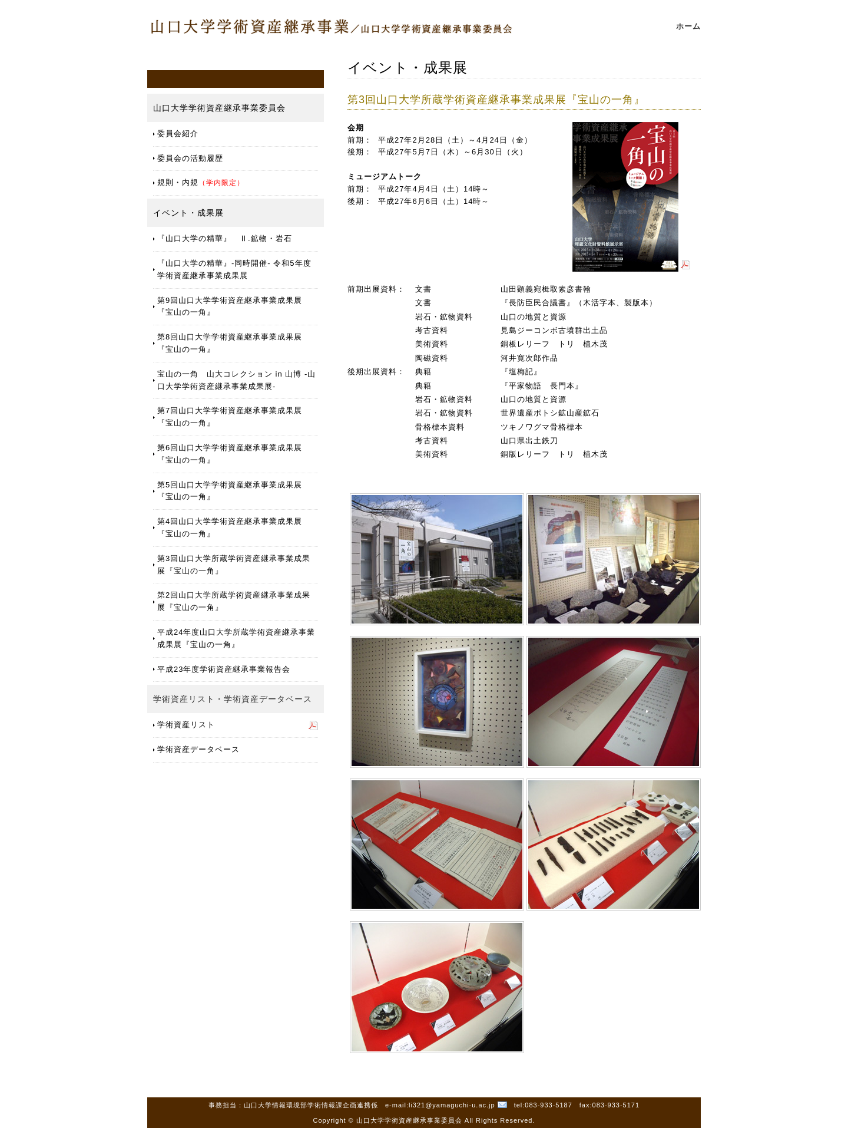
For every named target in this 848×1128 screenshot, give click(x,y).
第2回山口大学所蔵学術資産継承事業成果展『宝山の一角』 (233, 601)
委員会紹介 (177, 133)
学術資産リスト (186, 724)
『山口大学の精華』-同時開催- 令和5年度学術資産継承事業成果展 (234, 269)
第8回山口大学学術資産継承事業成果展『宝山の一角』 (229, 343)
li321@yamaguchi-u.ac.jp (452, 1105)
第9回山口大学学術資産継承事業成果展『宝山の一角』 (229, 306)
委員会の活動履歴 (190, 158)
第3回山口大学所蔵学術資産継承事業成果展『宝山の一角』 (233, 564)
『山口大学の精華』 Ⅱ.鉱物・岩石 (224, 238)
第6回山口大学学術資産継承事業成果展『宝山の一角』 (229, 453)
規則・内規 (200, 182)
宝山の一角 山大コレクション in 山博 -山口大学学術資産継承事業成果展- (236, 380)
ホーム (688, 26)
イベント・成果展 (188, 212)
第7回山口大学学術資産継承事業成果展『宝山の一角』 (229, 416)
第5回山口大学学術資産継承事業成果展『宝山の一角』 (229, 491)
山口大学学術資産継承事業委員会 (219, 108)
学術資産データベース (198, 749)
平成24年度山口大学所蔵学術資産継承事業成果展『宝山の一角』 (236, 638)
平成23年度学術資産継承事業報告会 (223, 669)
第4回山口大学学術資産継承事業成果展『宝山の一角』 (229, 527)
